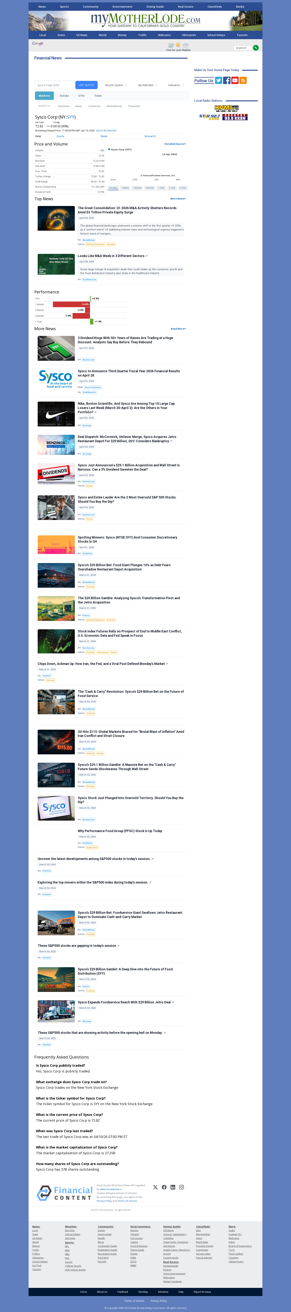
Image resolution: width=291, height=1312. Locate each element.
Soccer (69, 1262)
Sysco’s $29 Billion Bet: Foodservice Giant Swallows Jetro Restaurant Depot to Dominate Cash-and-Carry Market (130, 915)
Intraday (113, 187)
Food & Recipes (139, 1246)
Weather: (71, 1226)
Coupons (233, 1257)
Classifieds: (203, 1226)
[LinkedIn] (173, 1193)
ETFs (82, 95)
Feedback (122, 1291)
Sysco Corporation (93, 387)
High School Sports (75, 1269)
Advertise (163, 1291)
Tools (98, 95)
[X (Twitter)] (155, 1193)
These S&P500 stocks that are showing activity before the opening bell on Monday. (102, 1033)
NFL (67, 1246)
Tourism (242, 35)
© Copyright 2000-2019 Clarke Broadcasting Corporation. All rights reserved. (145, 1307)
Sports (64, 6)
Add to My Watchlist (106, 130)
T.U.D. (232, 1250)
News (42, 6)
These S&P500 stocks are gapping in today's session (78, 946)
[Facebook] (164, 1193)
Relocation (169, 1277)
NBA (67, 1254)
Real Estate (185, 6)
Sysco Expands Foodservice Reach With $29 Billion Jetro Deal (126, 1002)
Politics (36, 1253)
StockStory (87, 553)
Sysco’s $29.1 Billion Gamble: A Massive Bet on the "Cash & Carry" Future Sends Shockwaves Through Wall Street (127, 767)
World (102, 35)
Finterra (86, 615)
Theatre (134, 1234)
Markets (44, 95)
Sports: (69, 1242)
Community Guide (107, 1246)
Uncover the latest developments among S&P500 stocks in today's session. (96, 859)
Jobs (198, 1230)
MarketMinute (89, 240)
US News (81, 35)
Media (240, 6)
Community (91, 6)
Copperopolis (170, 1257)
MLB (67, 1250)
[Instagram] (181, 1193)
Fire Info (102, 1261)
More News (177, 198)
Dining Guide (155, 6)
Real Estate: (171, 1262)
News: (36, 1226)
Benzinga (87, 425)
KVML (133, 1257)
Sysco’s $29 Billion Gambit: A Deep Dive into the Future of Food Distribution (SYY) (125, 971)
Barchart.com (88, 360)
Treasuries (134, 106)
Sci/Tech (37, 1265)
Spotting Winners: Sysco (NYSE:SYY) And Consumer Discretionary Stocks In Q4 (127, 540)
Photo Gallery (236, 1253)
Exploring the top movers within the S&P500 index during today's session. (94, 882)
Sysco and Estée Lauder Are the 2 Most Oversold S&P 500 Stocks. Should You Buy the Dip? (127, 499)
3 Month (150, 187)
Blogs (101, 1242)
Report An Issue (202, 1291)
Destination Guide (107, 1250)
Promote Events (204, 1246)
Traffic (142, 35)
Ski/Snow (70, 1238)
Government (102, 652)
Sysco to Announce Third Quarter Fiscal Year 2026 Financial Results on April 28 (129, 373)
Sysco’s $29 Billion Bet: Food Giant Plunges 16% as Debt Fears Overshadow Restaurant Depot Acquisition (124, 567)
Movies (134, 1230)
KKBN (133, 1265)
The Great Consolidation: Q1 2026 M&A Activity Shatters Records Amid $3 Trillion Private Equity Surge (127, 210)
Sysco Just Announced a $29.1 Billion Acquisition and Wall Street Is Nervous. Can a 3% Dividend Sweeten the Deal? (129, 467)
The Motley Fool (89, 280)
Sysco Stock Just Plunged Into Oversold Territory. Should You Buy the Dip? (131, 800)
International (114, 106)
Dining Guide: (172, 1226)
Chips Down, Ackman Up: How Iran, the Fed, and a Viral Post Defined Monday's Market (103, 664)
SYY (70, 117)
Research (150, 136)
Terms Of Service (127, 1201)
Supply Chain (92, 847)
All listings (168, 1230)
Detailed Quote (174, 143)
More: (232, 1226)
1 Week (125, 187)
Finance (167, 1269)
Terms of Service (134, 1301)
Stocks (64, 95)
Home (83, 1291)
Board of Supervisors (240, 1246)
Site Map (143, 1291)
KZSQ (133, 1261)
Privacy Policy (104, 1201)
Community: (106, 1226)
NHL (67, 1258)
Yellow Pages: (236, 1261)
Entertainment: (140, 1226)
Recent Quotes (114, 85)
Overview (63, 106)
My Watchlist (145, 85)
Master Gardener (172, 1281)
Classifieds (214, 6)
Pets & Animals (204, 1257)
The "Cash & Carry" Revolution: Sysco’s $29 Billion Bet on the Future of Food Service (131, 694)
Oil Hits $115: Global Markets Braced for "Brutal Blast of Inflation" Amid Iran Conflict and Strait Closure (131, 734)
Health (101, 1238)
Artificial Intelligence (95, 244)
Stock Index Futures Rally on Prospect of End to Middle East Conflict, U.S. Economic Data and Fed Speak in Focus (130, 633)
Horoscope (136, 1238)
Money (122, 35)
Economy (111, 244)
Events (101, 1230)
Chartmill (46, 676)
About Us (102, 1291)
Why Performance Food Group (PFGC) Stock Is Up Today (120, 831)
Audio (232, 1230)
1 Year (161, 187)
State (61, 35)
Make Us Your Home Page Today (216, 70)
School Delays (216, 35)
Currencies (94, 106)
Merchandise (203, 1234)
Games (134, 1242)
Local (42, 35)
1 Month (137, 187)
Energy (100, 753)
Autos (199, 1238)
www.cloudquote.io (111, 1189)
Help (181, 1291)
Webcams (164, 35)
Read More (177, 328)
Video (232, 1242)
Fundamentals (170, 1265)
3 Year (172, 187)
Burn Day (70, 1230)
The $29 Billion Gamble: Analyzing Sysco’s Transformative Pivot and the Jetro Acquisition (129, 600)
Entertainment (123, 6)
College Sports (73, 1265)
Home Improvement (174, 1273)
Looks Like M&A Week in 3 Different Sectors (113, 256)
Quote (60, 136)
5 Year (183, 187)
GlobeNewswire (89, 392)
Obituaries (189, 35)
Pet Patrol (103, 1257)
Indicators (174, 85)
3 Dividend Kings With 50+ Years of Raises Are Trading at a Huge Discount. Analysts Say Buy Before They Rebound (125, 340)
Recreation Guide (107, 1253)
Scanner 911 (235, 1234)
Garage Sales (203, 1253)
